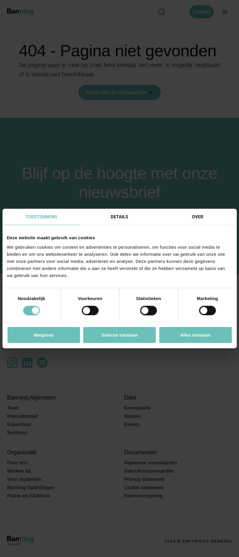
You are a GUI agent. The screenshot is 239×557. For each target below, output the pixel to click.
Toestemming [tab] (41, 216)
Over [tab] (197, 216)
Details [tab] (119, 216)
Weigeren (44, 335)
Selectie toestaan (119, 335)
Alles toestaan (195, 335)
